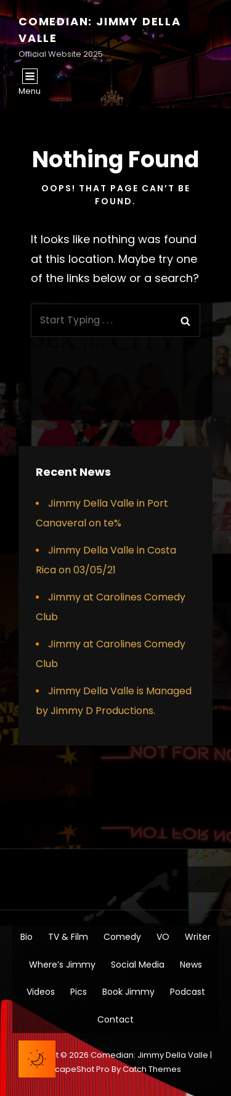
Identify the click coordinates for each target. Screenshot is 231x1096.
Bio (26, 937)
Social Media (137, 964)
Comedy (122, 937)
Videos (40, 992)
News (191, 964)
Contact (115, 1019)
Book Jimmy (128, 992)
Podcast (187, 992)
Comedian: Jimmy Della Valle (149, 1055)
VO (162, 937)
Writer (198, 937)
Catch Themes (152, 1069)
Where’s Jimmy (62, 964)
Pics (78, 992)
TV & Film (68, 937)
